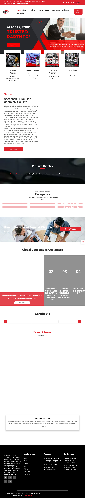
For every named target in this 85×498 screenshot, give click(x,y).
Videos (58, 10)
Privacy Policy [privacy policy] (28, 495)
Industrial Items (70, 174)
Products (32, 10)
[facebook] (63, 2)
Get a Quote (77, 11)
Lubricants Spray (57, 174)
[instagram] (68, 2)
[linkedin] (74, 2)
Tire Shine (72, 70)
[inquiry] (83, 242)
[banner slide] (42, 35)
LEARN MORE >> (42, 335)
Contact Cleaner (32, 70)
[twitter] (71, 2)
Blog (53, 10)
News (47, 10)
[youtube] (66, 2)
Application (65, 10)
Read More (22, 302)
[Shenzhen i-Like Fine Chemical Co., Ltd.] (61, 122)
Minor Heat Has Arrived (42, 418)
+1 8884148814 (50, 467)
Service (41, 10)
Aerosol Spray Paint (30, 174)
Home (19, 10)
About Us (25, 10)
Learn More (13, 149)
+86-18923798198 (8, 3)
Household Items (44, 174)
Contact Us (20, 13)
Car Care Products (16, 174)
